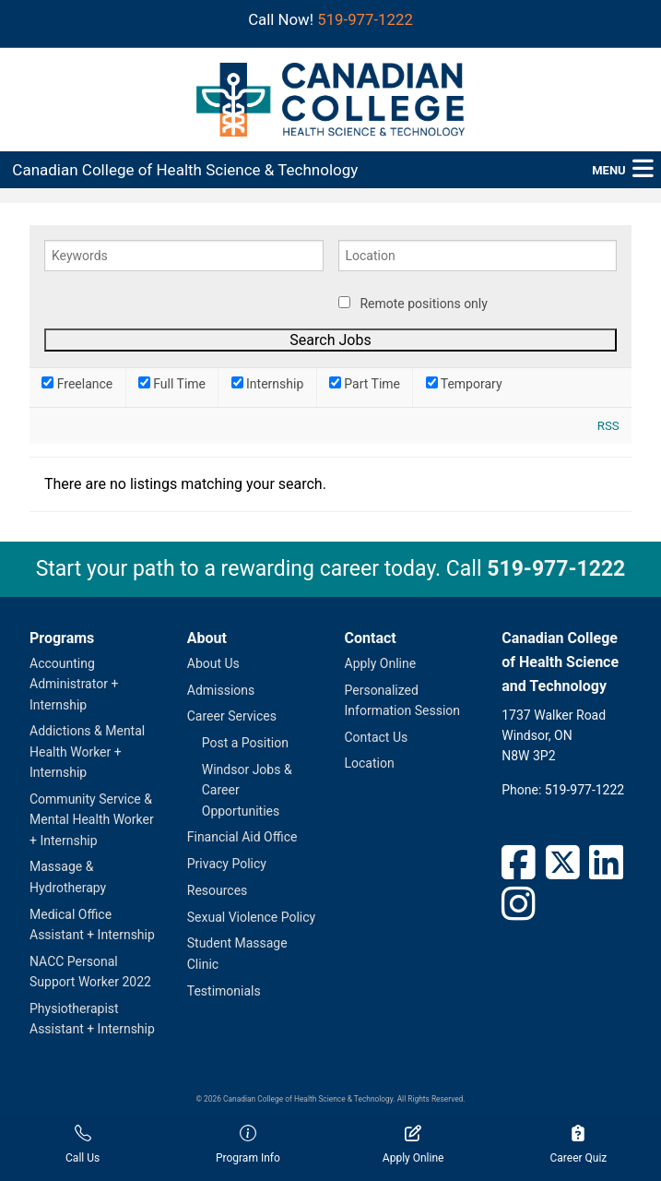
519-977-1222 (365, 19)
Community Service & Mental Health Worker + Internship (92, 820)
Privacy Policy (226, 863)
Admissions (221, 690)
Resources (217, 890)
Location (370, 763)
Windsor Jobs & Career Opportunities (247, 790)
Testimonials (224, 991)
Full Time (172, 383)
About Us (213, 663)
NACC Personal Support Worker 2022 (90, 971)
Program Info (248, 1144)
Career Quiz (578, 1144)
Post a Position (245, 742)
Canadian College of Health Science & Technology (185, 170)
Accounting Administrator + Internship (74, 684)
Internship (267, 383)
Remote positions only (423, 303)
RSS (608, 426)
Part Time (364, 383)
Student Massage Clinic (237, 953)
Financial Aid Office (242, 836)
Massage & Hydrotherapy (68, 876)
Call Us (82, 1144)
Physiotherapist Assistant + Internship (92, 1018)
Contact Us (376, 737)
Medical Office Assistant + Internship (92, 924)
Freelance (76, 383)
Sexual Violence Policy (251, 917)
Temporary (464, 383)
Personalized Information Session (403, 700)
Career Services (232, 716)
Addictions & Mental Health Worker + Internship (87, 751)
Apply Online (381, 663)
